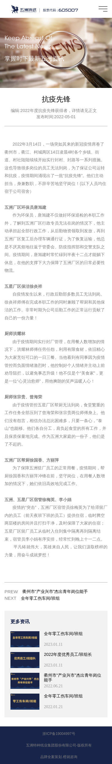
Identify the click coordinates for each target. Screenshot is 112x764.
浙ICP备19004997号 (58, 734)
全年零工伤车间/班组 (40, 598)
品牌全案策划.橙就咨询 (58, 757)
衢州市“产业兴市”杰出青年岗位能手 (55, 591)
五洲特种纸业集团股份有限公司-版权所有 (59, 745)
